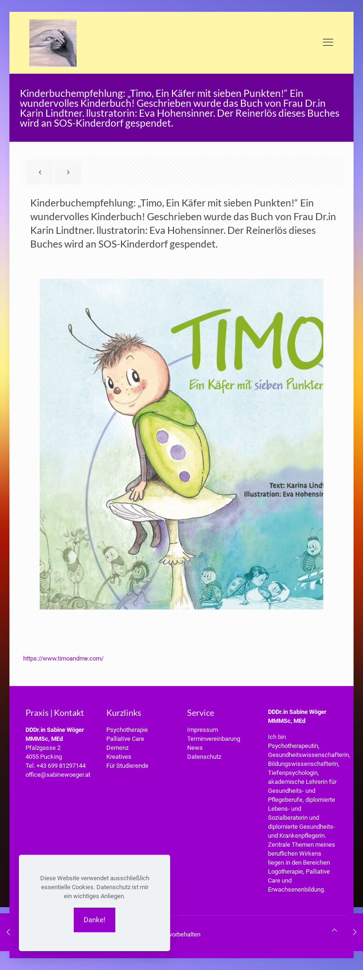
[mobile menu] (328, 42)
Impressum (202, 729)
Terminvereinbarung (213, 738)
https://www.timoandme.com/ (63, 658)
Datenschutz (204, 756)
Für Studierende (127, 765)
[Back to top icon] (334, 930)
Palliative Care (125, 738)
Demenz (117, 747)
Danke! (94, 920)
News (195, 747)
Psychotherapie (127, 729)
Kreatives (118, 756)
